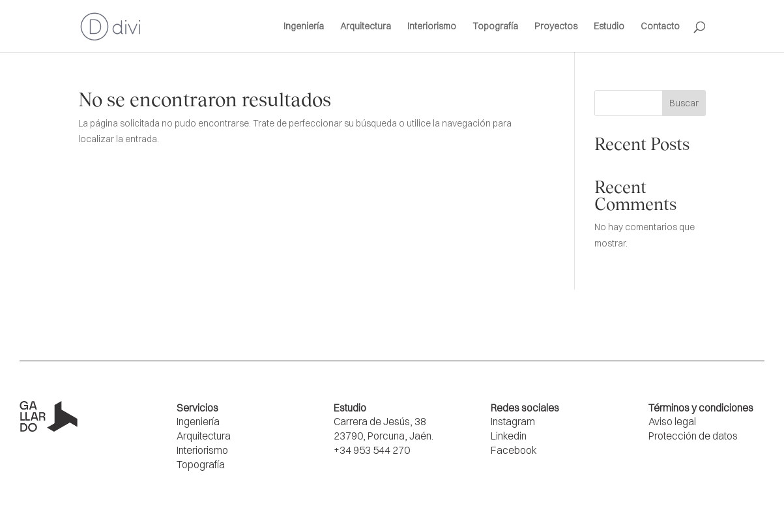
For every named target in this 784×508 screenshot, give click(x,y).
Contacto (660, 27)
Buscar (684, 103)
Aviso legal (672, 421)
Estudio (609, 27)
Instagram (513, 421)
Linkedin (509, 436)
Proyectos (555, 27)
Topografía (495, 27)
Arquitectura (365, 27)
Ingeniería (303, 27)
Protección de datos (693, 436)
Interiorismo (431, 27)
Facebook (514, 450)
